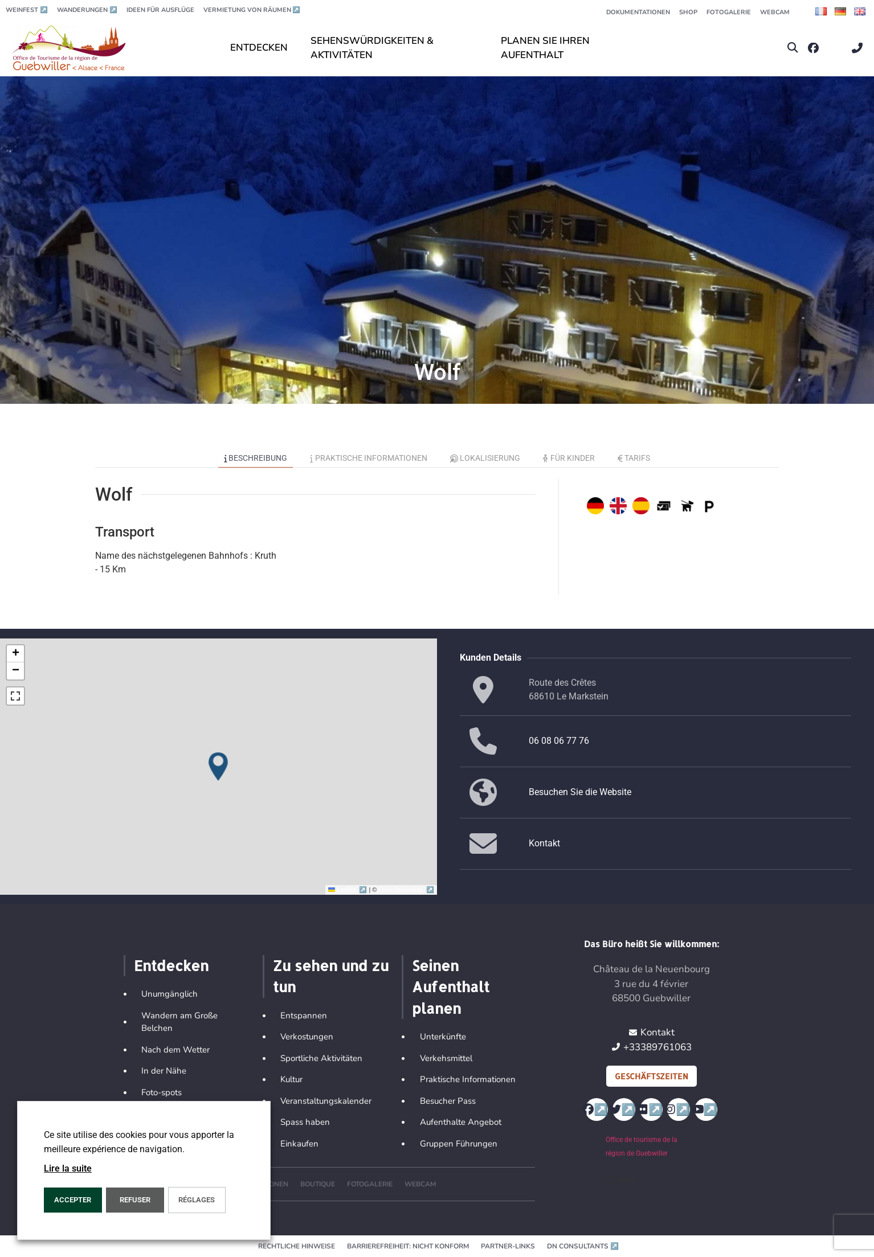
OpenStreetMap (406, 889)
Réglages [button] (196, 1199)
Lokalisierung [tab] (485, 457)
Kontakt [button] (544, 843)
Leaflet (348, 889)
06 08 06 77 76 (559, 740)
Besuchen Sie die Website (580, 792)
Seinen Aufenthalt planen (450, 986)
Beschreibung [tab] (256, 457)
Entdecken (171, 965)
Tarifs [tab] (634, 457)
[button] (792, 48)
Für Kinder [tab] (569, 457)
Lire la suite (68, 1168)
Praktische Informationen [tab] (368, 457)
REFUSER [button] (135, 1199)
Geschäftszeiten (651, 1076)
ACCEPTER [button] (72, 1199)
